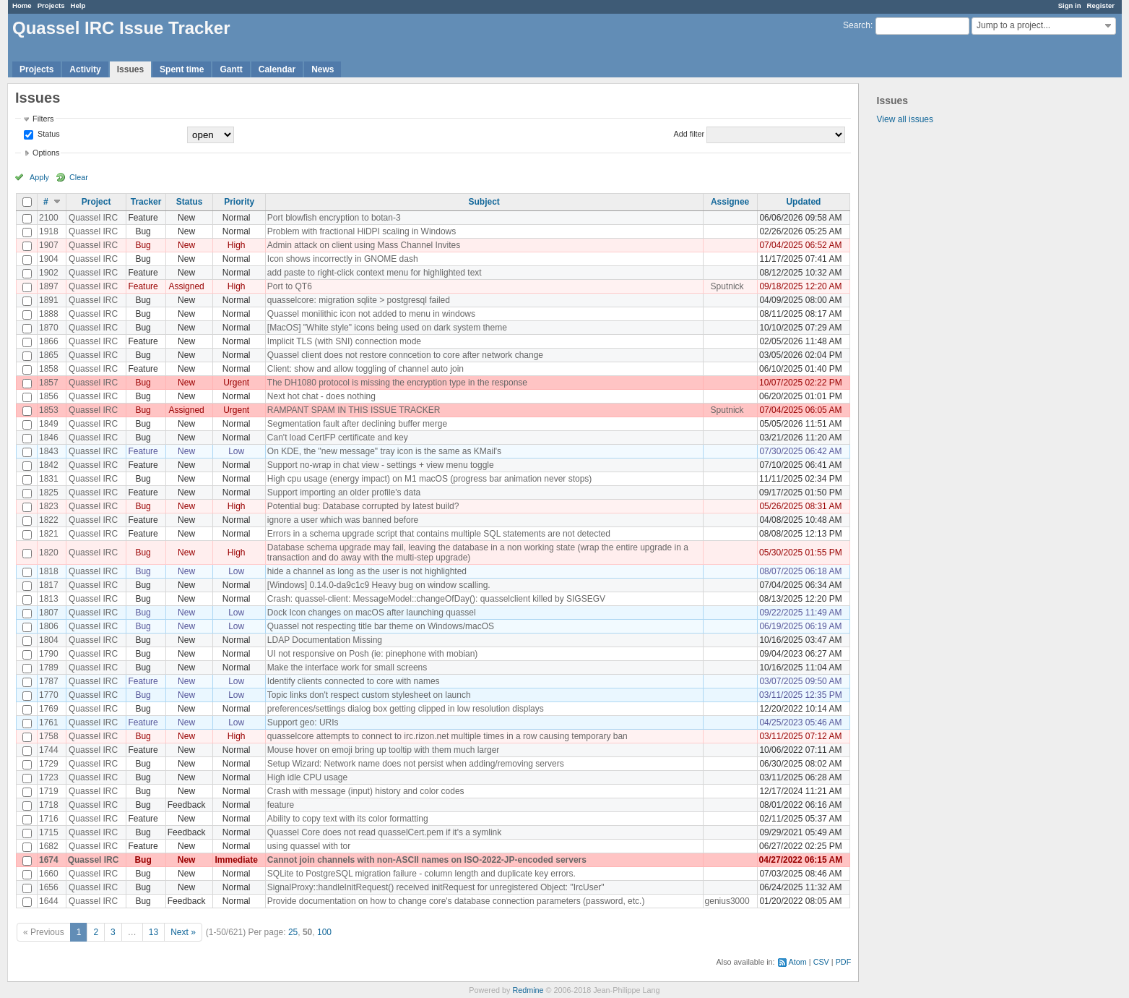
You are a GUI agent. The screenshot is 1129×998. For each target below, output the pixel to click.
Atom (798, 962)
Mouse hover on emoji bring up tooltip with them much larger (383, 750)
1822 (49, 520)
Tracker (146, 202)
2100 (49, 218)
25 (293, 932)
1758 (49, 736)
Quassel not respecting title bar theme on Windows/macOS (380, 626)
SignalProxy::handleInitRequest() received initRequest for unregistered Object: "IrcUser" (436, 887)
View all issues (905, 119)
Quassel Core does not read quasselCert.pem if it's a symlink (384, 832)
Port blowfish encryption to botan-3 (334, 218)
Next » (183, 932)
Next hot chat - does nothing (321, 396)
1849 (49, 424)
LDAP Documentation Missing (324, 640)
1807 (49, 612)
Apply (39, 177)
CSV (821, 962)
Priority (239, 202)
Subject (484, 202)
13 (153, 932)
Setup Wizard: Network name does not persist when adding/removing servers (415, 764)
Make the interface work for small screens (347, 667)
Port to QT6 (289, 286)
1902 (49, 273)
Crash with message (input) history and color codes (365, 791)
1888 (49, 314)
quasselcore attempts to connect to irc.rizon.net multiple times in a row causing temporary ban (447, 736)
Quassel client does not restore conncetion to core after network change (405, 355)
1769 (49, 709)
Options (46, 152)
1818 (49, 571)
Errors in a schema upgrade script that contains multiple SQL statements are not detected (438, 534)
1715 (49, 832)
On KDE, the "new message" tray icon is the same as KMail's (384, 451)
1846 (49, 437)
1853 (49, 410)
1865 (49, 355)
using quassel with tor (308, 846)
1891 (49, 300)
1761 (49, 722)
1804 (49, 640)
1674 (49, 860)
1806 (49, 626)
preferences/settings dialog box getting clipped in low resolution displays (405, 709)
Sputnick (727, 286)
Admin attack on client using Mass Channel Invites (363, 245)
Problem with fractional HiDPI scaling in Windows (361, 231)
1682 (49, 846)
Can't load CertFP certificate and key (337, 437)
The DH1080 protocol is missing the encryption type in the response (397, 383)
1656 (49, 887)
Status (47, 133)
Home (22, 5)
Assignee (730, 202)
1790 (49, 654)
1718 (49, 805)
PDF (844, 962)
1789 (49, 667)
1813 (49, 599)
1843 (49, 451)
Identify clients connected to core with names (353, 681)
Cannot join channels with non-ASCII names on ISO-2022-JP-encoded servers (427, 860)
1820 (49, 552)
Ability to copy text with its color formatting (347, 819)
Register (1101, 5)
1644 (49, 901)
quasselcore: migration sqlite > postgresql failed (358, 300)
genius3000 (727, 901)
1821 (49, 534)
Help (78, 5)
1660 (49, 874)
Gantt (231, 69)
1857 (49, 383)
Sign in (1069, 5)
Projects (51, 5)
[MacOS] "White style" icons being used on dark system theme (387, 328)
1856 (49, 396)
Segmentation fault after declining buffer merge (357, 424)
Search (856, 25)
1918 (49, 231)
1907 (49, 245)
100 (324, 932)
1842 (49, 465)
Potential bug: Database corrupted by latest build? (363, 506)
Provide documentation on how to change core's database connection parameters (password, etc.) (456, 901)
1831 (49, 479)
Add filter (689, 133)
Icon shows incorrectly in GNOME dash (342, 259)
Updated (803, 202)
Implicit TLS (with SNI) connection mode (344, 341)
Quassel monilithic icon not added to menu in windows (371, 314)
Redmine (527, 990)
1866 (49, 341)
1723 (49, 777)
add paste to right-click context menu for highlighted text (374, 273)
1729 (49, 764)
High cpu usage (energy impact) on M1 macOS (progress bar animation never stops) (429, 479)
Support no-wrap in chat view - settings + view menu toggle (380, 465)
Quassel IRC (93, 218)
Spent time (182, 69)
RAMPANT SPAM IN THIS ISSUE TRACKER (354, 410)
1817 (49, 585)
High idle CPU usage (307, 777)
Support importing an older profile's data (343, 492)
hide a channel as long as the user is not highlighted (367, 571)
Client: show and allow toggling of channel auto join (365, 369)
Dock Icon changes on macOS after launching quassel (371, 612)
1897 (49, 286)
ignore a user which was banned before (342, 520)
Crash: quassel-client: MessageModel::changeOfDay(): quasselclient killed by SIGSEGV (436, 599)
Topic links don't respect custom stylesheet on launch (369, 695)
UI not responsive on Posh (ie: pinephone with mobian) (372, 654)
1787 (49, 681)
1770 (49, 695)
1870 (49, 328)
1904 (49, 259)
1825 (49, 492)
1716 (49, 819)
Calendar (277, 69)
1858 (49, 369)
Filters (43, 118)
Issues (130, 69)
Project (96, 202)
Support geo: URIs (303, 722)
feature (280, 805)
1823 (49, 506)
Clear (78, 177)
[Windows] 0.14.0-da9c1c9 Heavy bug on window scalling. (378, 585)
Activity (84, 69)
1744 (49, 750)
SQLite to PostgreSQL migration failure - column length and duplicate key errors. (421, 874)
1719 (49, 791)
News (322, 69)
